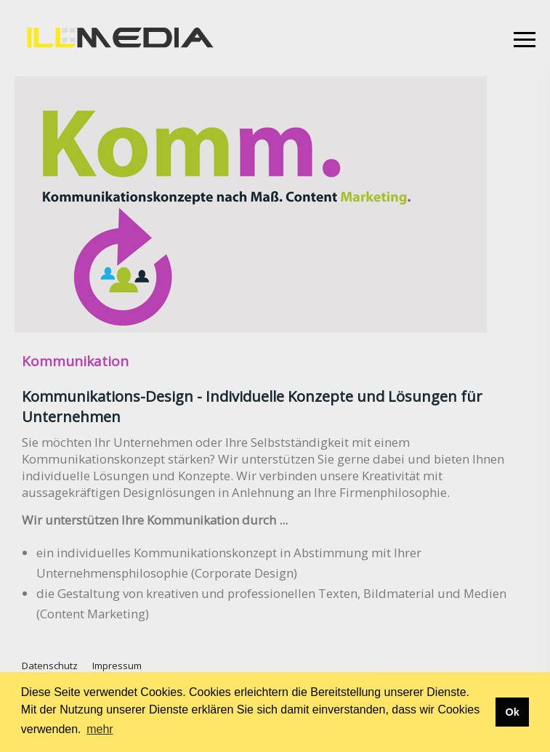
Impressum (117, 665)
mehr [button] (99, 729)
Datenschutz (50, 665)
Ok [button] (512, 712)
